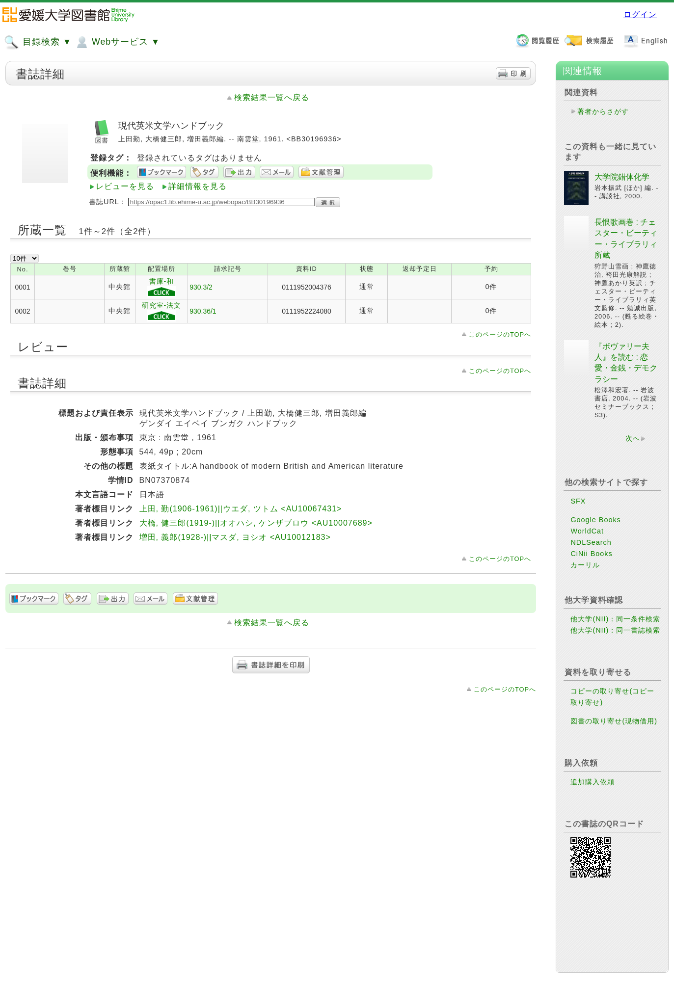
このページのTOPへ (500, 334)
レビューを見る (125, 186)
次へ (632, 438)
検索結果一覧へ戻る (271, 97)
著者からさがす (603, 111)
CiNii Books (591, 554)
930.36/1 (202, 311)
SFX (578, 501)
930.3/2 (200, 287)
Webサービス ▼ (117, 42)
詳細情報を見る (197, 186)
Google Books (595, 520)
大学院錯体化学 (621, 177)
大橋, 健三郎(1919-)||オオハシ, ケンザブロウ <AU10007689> (256, 523)
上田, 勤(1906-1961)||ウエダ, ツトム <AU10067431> (240, 509)
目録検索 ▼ (38, 42)
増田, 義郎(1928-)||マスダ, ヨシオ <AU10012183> (235, 537)
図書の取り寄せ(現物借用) (613, 721)
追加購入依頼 (592, 782)
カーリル (585, 565)
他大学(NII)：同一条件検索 (615, 619)
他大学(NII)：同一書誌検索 (615, 630)
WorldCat (587, 531)
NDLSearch (590, 542)
